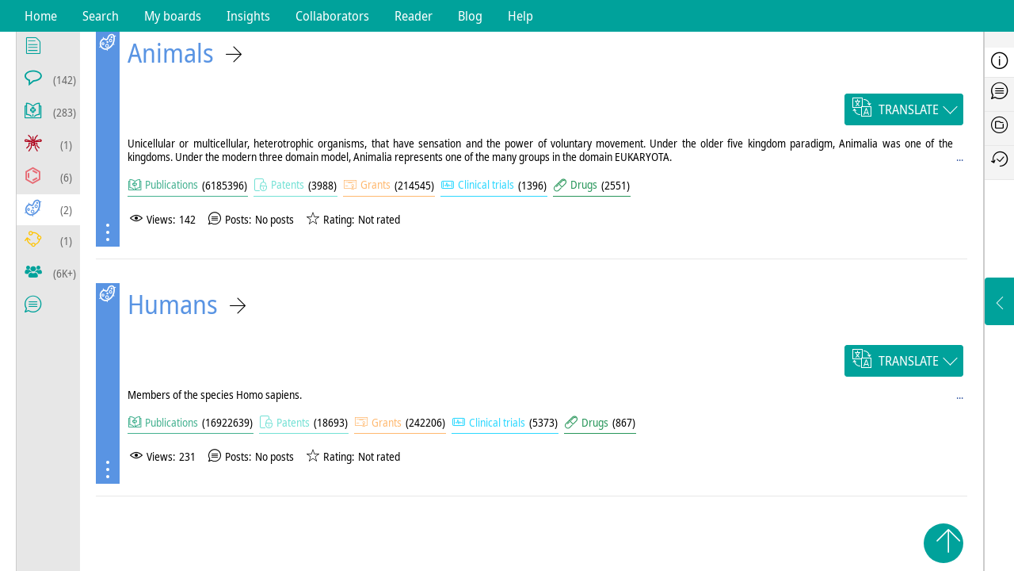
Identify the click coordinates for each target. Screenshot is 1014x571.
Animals (171, 53)
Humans (173, 304)
